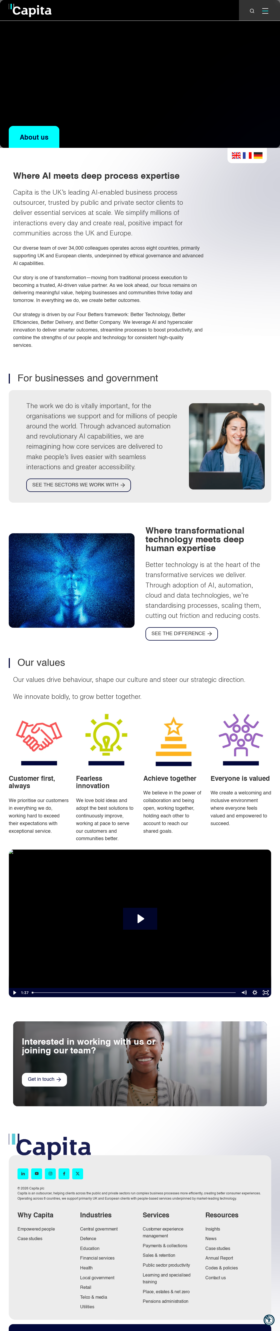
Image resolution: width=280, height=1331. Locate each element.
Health (86, 1268)
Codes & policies (221, 1268)
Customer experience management (163, 1233)
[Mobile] (265, 10)
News (210, 1239)
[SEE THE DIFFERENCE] (181, 634)
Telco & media (93, 1297)
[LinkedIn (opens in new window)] (23, 1173)
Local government (97, 1278)
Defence (88, 1239)
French (247, 155)
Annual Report (219, 1258)
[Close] (252, 10)
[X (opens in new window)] (77, 1173)
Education (90, 1249)
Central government (99, 1229)
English (236, 155)
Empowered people (36, 1229)
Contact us (215, 1278)
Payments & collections (165, 1246)
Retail (85, 1288)
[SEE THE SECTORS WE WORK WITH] (78, 485)
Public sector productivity (166, 1265)
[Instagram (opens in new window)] (50, 1173)
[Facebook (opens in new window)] (64, 1173)
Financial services (97, 1258)
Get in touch (41, 1079)
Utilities (87, 1307)
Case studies (30, 1239)
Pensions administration (165, 1302)
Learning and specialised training (167, 1279)
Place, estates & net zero (166, 1292)
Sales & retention (159, 1256)
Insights (212, 1229)
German (258, 155)
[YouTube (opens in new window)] (36, 1173)
